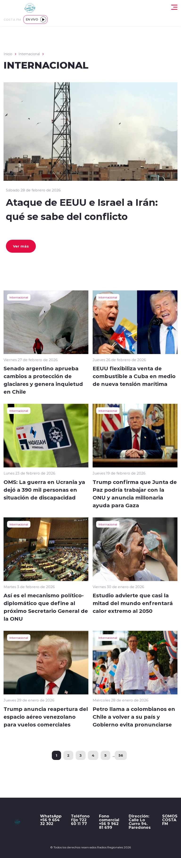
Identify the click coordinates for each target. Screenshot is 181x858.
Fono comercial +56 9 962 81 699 (109, 821)
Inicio (8, 54)
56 (121, 755)
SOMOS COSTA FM (169, 819)
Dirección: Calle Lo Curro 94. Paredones (140, 821)
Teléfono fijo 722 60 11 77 (80, 819)
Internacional (29, 54)
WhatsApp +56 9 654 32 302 (51, 819)
